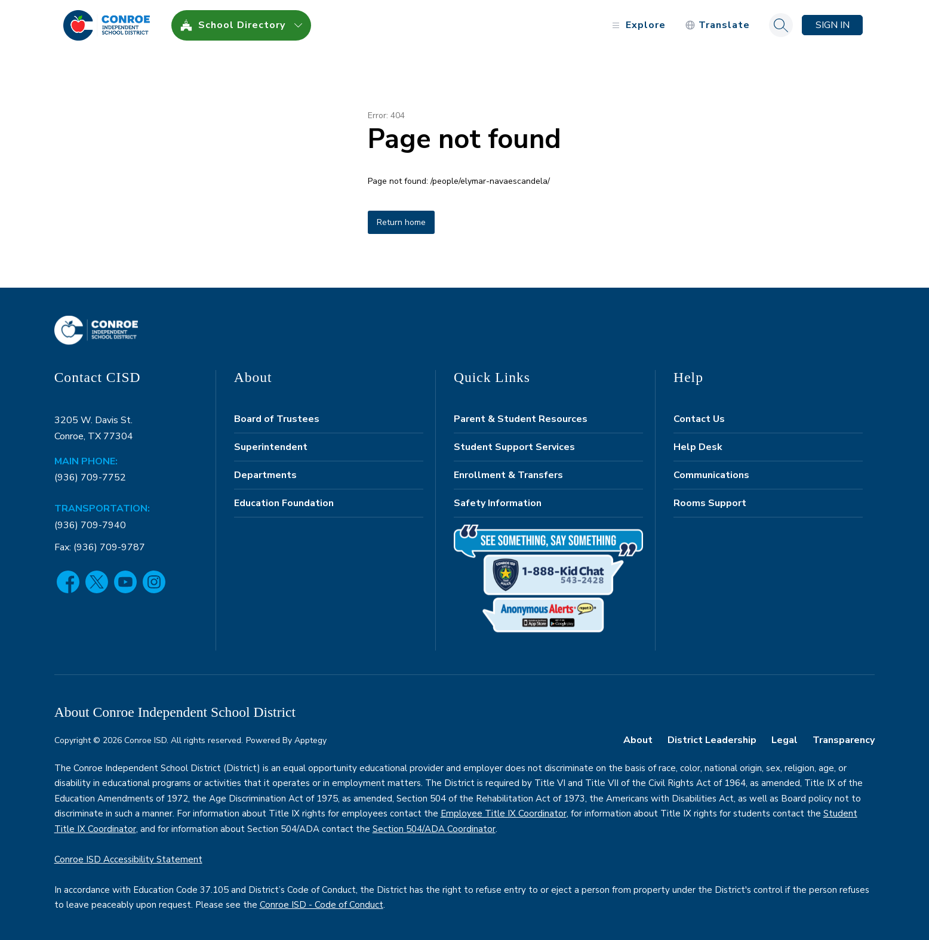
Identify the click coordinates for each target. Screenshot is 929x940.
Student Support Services (514, 447)
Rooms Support (709, 503)
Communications (711, 475)
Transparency (844, 740)
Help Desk (697, 447)
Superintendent (270, 447)
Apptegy (310, 740)
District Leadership (711, 740)
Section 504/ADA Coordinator (434, 829)
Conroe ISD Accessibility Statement (128, 859)
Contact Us (699, 419)
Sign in (833, 25)
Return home (401, 222)
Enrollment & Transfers (508, 475)
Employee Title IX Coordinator (504, 813)
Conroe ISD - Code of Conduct (321, 905)
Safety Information (498, 503)
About (638, 740)
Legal (784, 740)
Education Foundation (284, 503)
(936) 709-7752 (90, 477)
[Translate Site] (717, 25)
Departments (265, 475)
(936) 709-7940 (90, 525)
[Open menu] (637, 25)
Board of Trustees (276, 419)
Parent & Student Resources (520, 419)
